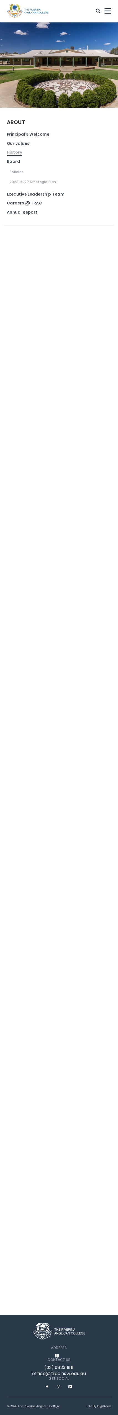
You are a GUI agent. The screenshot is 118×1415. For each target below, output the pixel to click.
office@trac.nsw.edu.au (59, 1374)
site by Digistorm (99, 1406)
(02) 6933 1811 (59, 1367)
